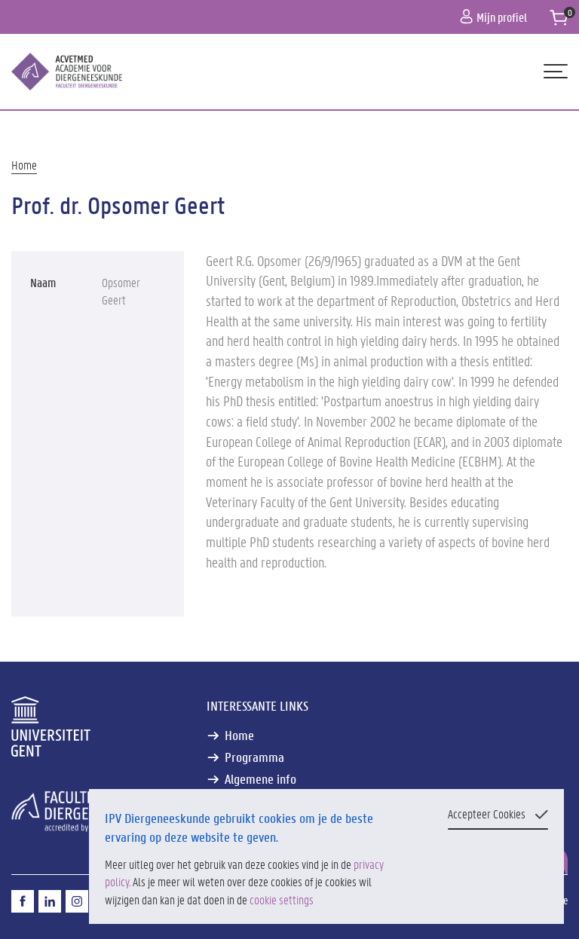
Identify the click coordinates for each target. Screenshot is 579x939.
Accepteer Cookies (486, 813)
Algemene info (260, 779)
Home (24, 165)
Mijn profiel (493, 17)
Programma (254, 757)
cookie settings (282, 899)
